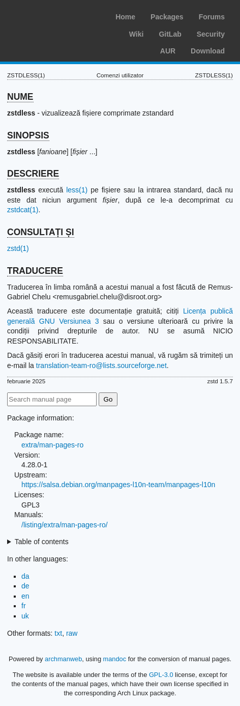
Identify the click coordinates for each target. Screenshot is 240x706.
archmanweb (63, 659)
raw (72, 633)
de (25, 586)
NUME (20, 97)
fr (23, 606)
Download (208, 51)
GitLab (170, 34)
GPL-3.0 (161, 675)
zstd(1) (18, 248)
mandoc (115, 659)
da (25, 576)
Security (211, 34)
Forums (212, 17)
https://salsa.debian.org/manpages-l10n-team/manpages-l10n (118, 485)
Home (125, 17)
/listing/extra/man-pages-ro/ (64, 525)
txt (58, 633)
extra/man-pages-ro (52, 445)
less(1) (76, 190)
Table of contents (42, 542)
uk (25, 616)
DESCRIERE (33, 173)
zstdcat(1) (22, 210)
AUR (167, 51)
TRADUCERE (35, 271)
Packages (167, 17)
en (25, 596)
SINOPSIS (28, 135)
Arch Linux (56, 15)
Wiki (136, 34)
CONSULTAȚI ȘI (40, 232)
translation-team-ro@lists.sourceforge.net (101, 365)
